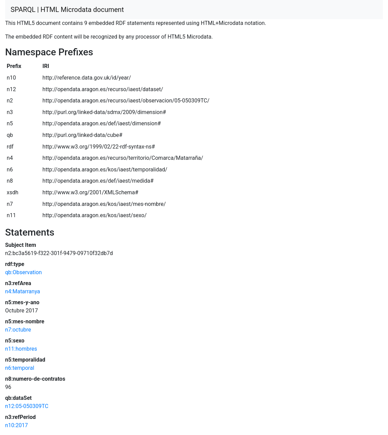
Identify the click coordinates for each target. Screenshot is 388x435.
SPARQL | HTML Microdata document (67, 9)
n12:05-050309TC (26, 406)
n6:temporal (19, 368)
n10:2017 (16, 425)
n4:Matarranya (22, 291)
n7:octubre (18, 329)
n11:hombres (21, 349)
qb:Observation (23, 272)
